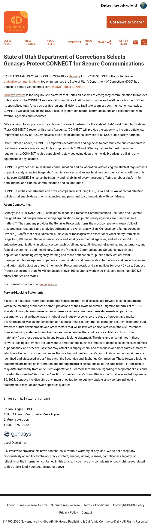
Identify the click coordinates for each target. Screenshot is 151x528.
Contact (74, 42)
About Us (89, 42)
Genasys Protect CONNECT (67, 87)
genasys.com (48, 284)
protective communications (22, 81)
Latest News (8, 42)
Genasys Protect (14, 95)
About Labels (51, 42)
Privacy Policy (68, 512)
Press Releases (29, 42)
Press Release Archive (32, 505)
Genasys (74, 76)
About (11, 505)
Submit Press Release (65, 505)
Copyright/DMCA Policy (128, 505)
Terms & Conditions (96, 505)
